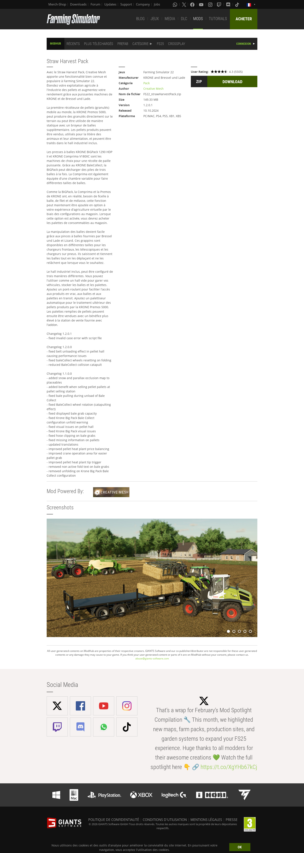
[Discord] (228, 4)
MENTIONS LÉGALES (206, 819)
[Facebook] (192, 4)
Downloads (78, 4)
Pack (146, 83)
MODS (198, 18)
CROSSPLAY (176, 44)
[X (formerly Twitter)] (184, 4)
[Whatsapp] (175, 4)
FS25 (160, 44)
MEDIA (170, 18)
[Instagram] (210, 4)
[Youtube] (201, 4)
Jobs (157, 4)
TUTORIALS (218, 18)
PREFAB (122, 44)
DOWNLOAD (232, 81)
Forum (95, 4)
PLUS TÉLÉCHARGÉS (98, 44)
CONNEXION (243, 43)
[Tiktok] (237, 4)
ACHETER (244, 18)
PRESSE (232, 819)
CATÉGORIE (140, 44)
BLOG (140, 18)
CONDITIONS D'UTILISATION (165, 819)
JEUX (155, 18)
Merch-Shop (57, 4)
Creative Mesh (153, 89)
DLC (184, 18)
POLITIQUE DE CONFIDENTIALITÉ (113, 819)
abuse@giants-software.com (152, 658)
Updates (110, 4)
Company (143, 4)
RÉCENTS (73, 44)
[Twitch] (219, 4)
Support (126, 4)
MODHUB (55, 43)
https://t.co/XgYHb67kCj (229, 766)
